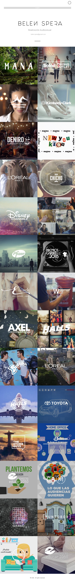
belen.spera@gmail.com (38, 34)
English (38, 8)
